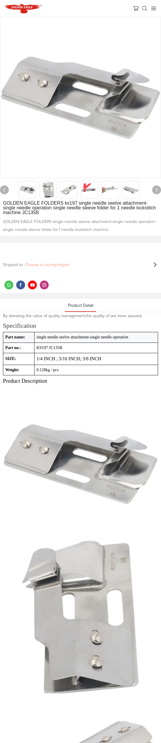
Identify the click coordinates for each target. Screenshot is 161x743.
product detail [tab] (80, 306)
